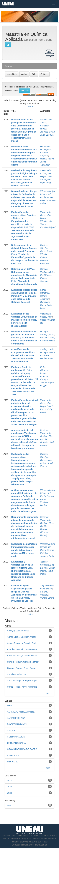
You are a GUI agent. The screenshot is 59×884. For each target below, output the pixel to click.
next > (30, 106)
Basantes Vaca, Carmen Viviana (22, 655)
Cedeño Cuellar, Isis (16, 674)
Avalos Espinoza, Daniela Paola (47, 355)
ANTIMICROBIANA (16, 718)
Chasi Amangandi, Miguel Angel (46, 179)
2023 (9, 786)
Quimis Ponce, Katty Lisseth (47, 409)
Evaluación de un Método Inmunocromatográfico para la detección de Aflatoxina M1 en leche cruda (24, 550)
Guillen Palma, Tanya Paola (47, 571)
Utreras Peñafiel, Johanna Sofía (47, 553)
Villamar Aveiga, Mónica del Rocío (47, 493)
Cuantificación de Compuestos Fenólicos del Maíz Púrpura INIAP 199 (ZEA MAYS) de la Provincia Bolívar (23, 355)
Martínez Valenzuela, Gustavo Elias (46, 433)
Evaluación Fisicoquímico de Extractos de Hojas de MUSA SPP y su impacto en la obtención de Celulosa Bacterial (24, 296)
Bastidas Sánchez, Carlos (44, 457)
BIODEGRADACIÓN (16, 724)
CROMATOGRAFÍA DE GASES (22, 749)
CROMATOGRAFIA (16, 743)
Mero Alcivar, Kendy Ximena (47, 463)
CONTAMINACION (16, 737)
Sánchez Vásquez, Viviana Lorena (47, 594)
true (9, 805)
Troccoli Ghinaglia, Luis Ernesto (47, 565)
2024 (9, 793)
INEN (9, 705)
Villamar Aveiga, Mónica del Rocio (47, 194)
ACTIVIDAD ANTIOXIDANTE (20, 712)
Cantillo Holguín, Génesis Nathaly (23, 662)
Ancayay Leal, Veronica (18, 630)
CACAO (11, 730)
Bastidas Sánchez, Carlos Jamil (46, 248)
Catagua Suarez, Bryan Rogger (47, 382)
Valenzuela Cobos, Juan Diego (46, 173)
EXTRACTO (13, 755)
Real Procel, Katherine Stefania (46, 278)
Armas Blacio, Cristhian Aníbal (48, 200)
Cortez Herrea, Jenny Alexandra (22, 687)
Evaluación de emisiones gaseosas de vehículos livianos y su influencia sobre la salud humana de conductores (24, 337)
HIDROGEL (12, 761)
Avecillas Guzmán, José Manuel (47, 442)
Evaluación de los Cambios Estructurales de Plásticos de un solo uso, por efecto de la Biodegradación (24, 320)
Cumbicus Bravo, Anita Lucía (46, 305)
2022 (9, 780)
